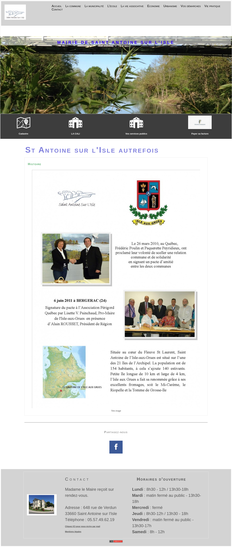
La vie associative (132, 6)
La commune (73, 6)
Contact (57, 9)
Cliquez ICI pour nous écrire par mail (82, 526)
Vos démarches (191, 6)
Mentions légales (73, 531)
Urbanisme (170, 6)
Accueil (57, 6)
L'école (112, 6)
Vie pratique (212, 6)
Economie (153, 6)
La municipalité (94, 6)
